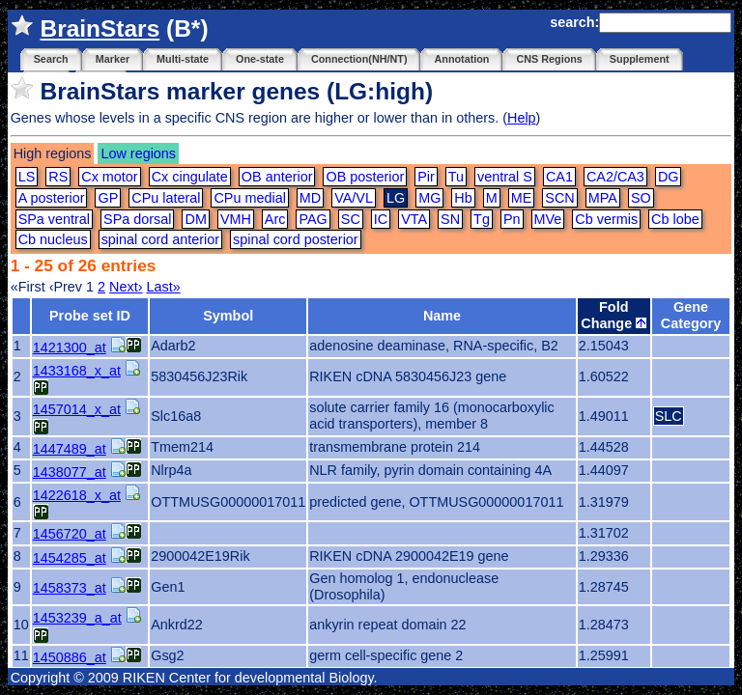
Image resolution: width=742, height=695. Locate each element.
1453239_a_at (77, 618)
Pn (512, 219)
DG (668, 176)
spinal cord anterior (160, 239)
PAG (313, 219)
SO (641, 198)
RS (58, 176)
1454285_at (69, 558)
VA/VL (353, 198)
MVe (548, 219)
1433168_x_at (77, 370)
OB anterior (277, 176)
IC (380, 219)
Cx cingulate (190, 176)
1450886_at (69, 657)
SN (450, 219)
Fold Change (613, 315)
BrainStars (99, 28)
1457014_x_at (77, 409)
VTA (414, 219)
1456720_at (69, 534)
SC (350, 219)
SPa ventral (54, 219)
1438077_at (69, 472)
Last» (163, 286)
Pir (426, 176)
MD (310, 198)
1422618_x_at (77, 495)
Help (521, 117)
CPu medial (249, 198)
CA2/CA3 (615, 176)
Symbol (228, 315)
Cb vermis (606, 219)
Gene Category (691, 315)
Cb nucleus (53, 239)
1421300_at (69, 347)
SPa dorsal (137, 219)
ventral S (504, 176)
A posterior (51, 198)
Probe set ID (89, 315)
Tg (481, 219)
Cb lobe (675, 219)
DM (195, 219)
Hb (462, 198)
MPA (602, 198)
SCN (559, 198)
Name (442, 315)
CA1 (559, 176)
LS (27, 176)
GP (108, 198)
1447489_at (69, 449)
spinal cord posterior (295, 239)
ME (521, 198)
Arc (275, 219)
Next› (125, 286)
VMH (235, 219)
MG (429, 198)
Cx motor (109, 176)
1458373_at (69, 588)
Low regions (138, 153)
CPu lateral (165, 198)
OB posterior (365, 176)
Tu (456, 176)
